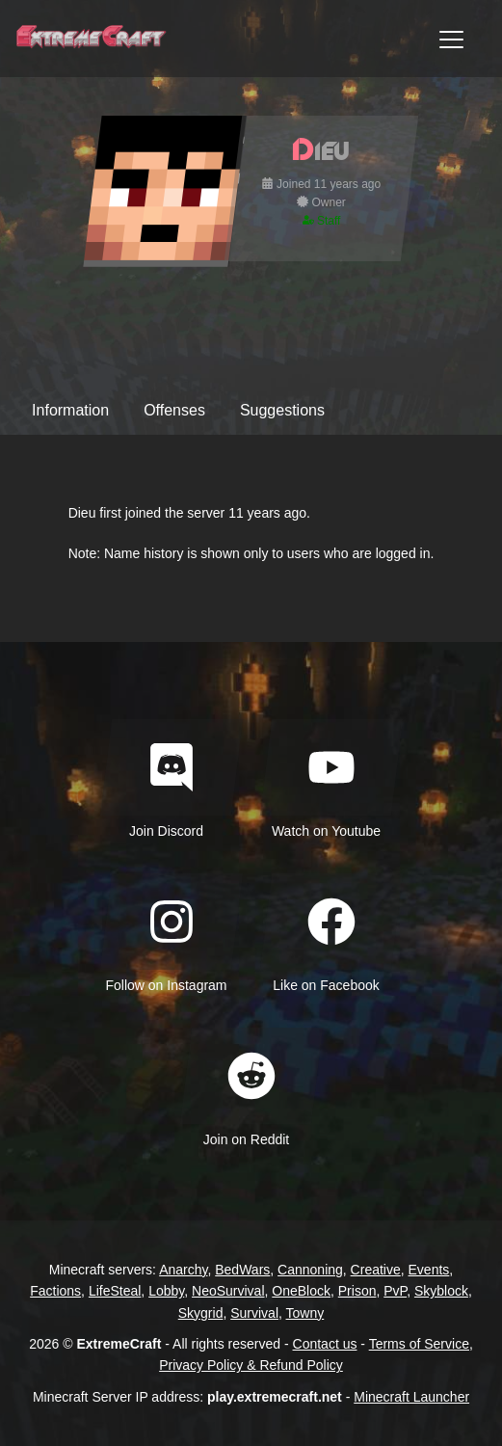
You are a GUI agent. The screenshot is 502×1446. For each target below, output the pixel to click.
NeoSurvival (228, 1291)
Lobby (166, 1291)
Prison (357, 1291)
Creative (376, 1269)
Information (70, 410)
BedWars (242, 1269)
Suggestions (282, 410)
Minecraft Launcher (411, 1397)
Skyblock (441, 1291)
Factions (55, 1291)
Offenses (174, 410)
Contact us (325, 1344)
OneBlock (301, 1291)
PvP (395, 1291)
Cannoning (310, 1269)
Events (429, 1269)
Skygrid (201, 1313)
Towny (305, 1313)
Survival (254, 1313)
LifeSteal (115, 1291)
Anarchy (183, 1269)
